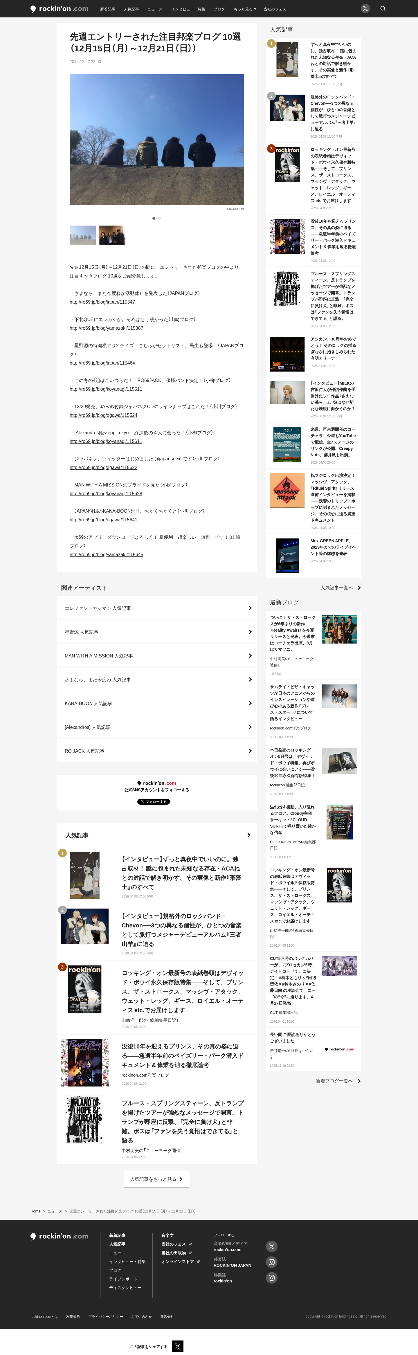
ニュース (155, 9)
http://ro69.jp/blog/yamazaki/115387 (106, 327)
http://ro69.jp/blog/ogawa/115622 (103, 467)
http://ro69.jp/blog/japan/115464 (102, 362)
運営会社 (167, 1316)
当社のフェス (275, 9)
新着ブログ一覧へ (334, 1080)
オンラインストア (177, 1261)
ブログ (219, 9)
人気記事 (131, 9)
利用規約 (73, 1316)
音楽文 (167, 1235)
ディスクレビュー (125, 1287)
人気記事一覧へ (336, 587)
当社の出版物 (173, 1252)
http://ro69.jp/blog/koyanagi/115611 (106, 440)
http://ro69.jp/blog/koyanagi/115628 (106, 493)
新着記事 (107, 9)
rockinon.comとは (44, 1316)
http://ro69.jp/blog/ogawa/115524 (103, 414)
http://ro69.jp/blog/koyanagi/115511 (106, 388)
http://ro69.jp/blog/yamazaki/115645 (106, 554)
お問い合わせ (141, 1316)
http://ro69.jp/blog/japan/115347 (102, 301)
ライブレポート (123, 1279)
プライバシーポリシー (105, 1316)
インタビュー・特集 (188, 9)
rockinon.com (59, 9)
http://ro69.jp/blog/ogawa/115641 (103, 519)
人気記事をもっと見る (153, 1178)
